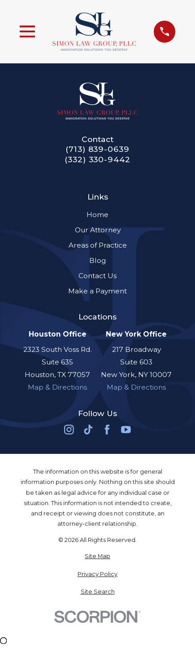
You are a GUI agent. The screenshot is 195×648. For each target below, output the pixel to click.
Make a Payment (97, 291)
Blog (97, 260)
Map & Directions (57, 387)
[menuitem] (98, 556)
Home (97, 214)
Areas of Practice (98, 245)
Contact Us (97, 275)
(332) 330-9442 (97, 159)
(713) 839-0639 (97, 149)
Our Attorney (98, 230)
